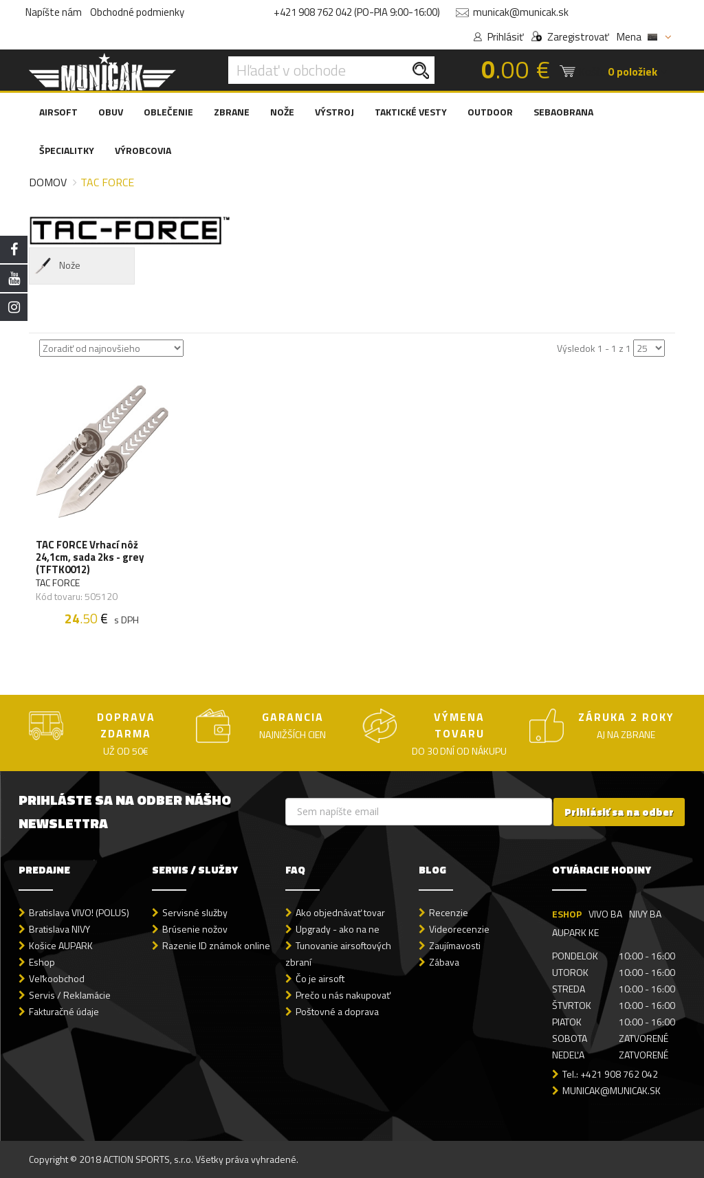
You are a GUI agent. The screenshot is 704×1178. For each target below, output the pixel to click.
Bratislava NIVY (59, 929)
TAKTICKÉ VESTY (411, 111)
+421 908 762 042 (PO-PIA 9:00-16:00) (357, 12)
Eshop (42, 962)
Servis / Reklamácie (70, 995)
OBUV (110, 111)
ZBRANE (232, 111)
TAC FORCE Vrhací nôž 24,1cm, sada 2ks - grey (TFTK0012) (90, 557)
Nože (56, 266)
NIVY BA (645, 914)
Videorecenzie (459, 929)
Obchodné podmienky (137, 12)
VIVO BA (605, 914)
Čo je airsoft (320, 978)
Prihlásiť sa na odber (619, 812)
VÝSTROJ (334, 111)
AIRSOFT (58, 111)
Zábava (444, 962)
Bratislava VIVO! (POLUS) (79, 912)
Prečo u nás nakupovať (343, 995)
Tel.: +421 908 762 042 (610, 1074)
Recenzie (448, 912)
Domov (48, 182)
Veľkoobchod (57, 978)
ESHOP (567, 914)
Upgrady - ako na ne (338, 929)
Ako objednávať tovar (340, 912)
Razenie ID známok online (216, 945)
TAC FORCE (58, 583)
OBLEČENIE (168, 111)
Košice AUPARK (61, 945)
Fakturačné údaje (64, 1011)
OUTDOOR (490, 111)
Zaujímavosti (455, 945)
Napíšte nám (53, 12)
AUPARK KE (575, 932)
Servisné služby (195, 912)
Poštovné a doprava (337, 1011)
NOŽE (282, 111)
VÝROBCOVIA (143, 150)
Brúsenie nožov (195, 929)
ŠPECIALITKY (66, 150)
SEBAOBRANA (563, 111)
